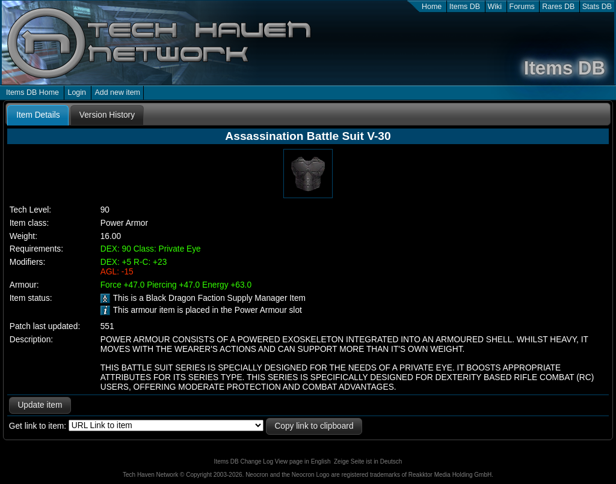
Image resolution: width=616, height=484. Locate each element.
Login (76, 92)
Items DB (464, 6)
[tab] (38, 115)
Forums (522, 6)
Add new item (117, 92)
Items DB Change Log (243, 461)
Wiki (495, 6)
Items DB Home (32, 92)
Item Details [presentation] (38, 114)
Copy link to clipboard (313, 426)
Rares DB (558, 6)
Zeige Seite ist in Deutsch (368, 461)
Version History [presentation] (107, 114)
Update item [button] (39, 405)
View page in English (303, 461)
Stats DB (597, 6)
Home (432, 6)
